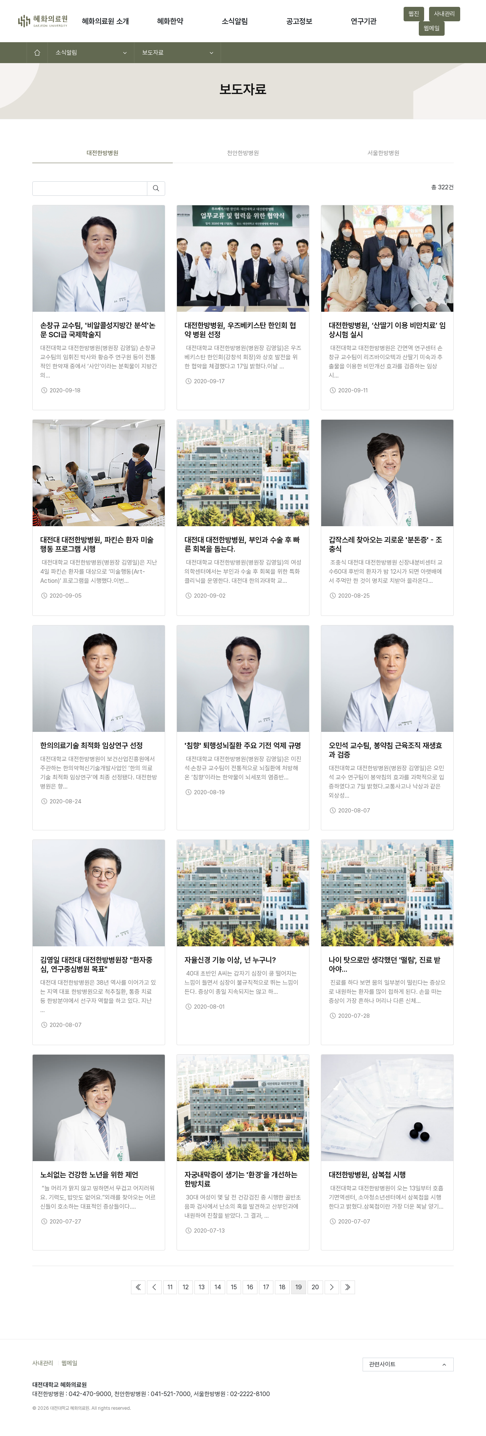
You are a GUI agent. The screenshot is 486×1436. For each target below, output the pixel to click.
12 (188, 1286)
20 (317, 1286)
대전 (102, 153)
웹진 (414, 13)
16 (252, 1286)
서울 (383, 153)
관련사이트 (382, 1364)
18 (284, 1286)
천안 (243, 153)
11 (172, 1286)
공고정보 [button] (299, 21)
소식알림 (66, 52)
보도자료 (153, 52)
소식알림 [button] (235, 21)
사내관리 (444, 13)
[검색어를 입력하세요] (89, 188)
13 (204, 1286)
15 (236, 1286)
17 (268, 1286)
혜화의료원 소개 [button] (105, 21)
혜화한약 (170, 21)
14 (220, 1286)
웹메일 (432, 28)
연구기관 (364, 21)
